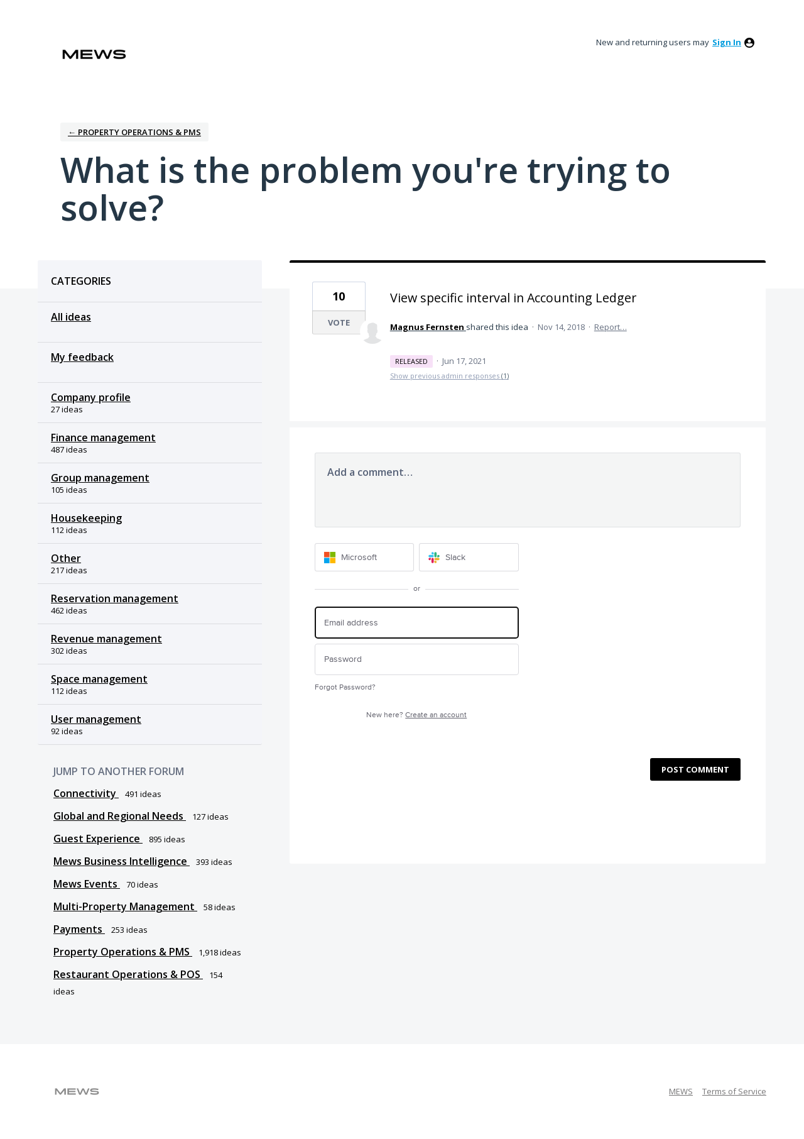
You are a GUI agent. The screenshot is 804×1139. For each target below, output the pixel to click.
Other (66, 558)
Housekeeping (86, 518)
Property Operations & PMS (122, 952)
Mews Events (86, 884)
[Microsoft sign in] (365, 557)
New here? (416, 715)
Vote (339, 322)
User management (96, 719)
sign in (726, 42)
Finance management (103, 437)
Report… (610, 327)
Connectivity (86, 793)
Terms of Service (734, 1091)
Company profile (91, 397)
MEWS (681, 1091)
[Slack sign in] (469, 557)
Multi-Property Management (125, 906)
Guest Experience (98, 838)
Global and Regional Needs (119, 816)
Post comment (695, 769)
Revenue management (106, 639)
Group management (100, 478)
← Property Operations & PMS (134, 132)
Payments (79, 929)
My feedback (82, 357)
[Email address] (417, 623)
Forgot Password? (345, 687)
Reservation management (114, 598)
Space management (99, 679)
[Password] (417, 660)
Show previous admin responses (449, 375)
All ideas (71, 317)
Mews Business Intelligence (121, 861)
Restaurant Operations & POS (128, 974)
